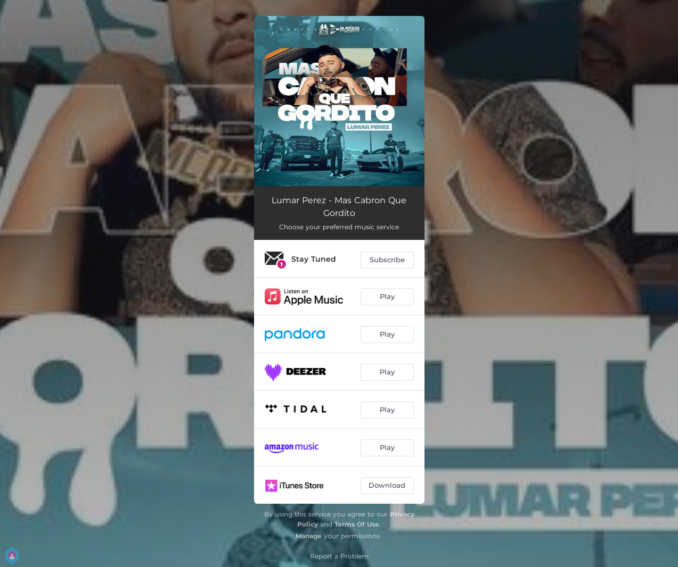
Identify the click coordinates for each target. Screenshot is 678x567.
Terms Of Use (356, 524)
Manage (309, 536)
